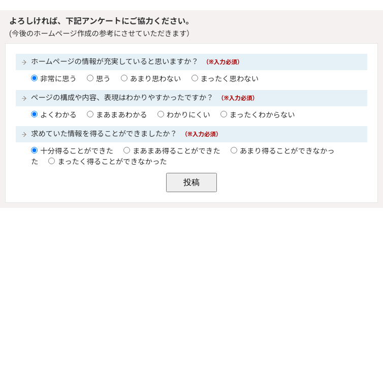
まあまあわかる (121, 115)
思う (103, 79)
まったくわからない (262, 115)
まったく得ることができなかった (112, 162)
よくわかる (58, 115)
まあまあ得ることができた (176, 151)
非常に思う (58, 79)
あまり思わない (155, 79)
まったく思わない (230, 79)
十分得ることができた (76, 151)
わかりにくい (188, 115)
